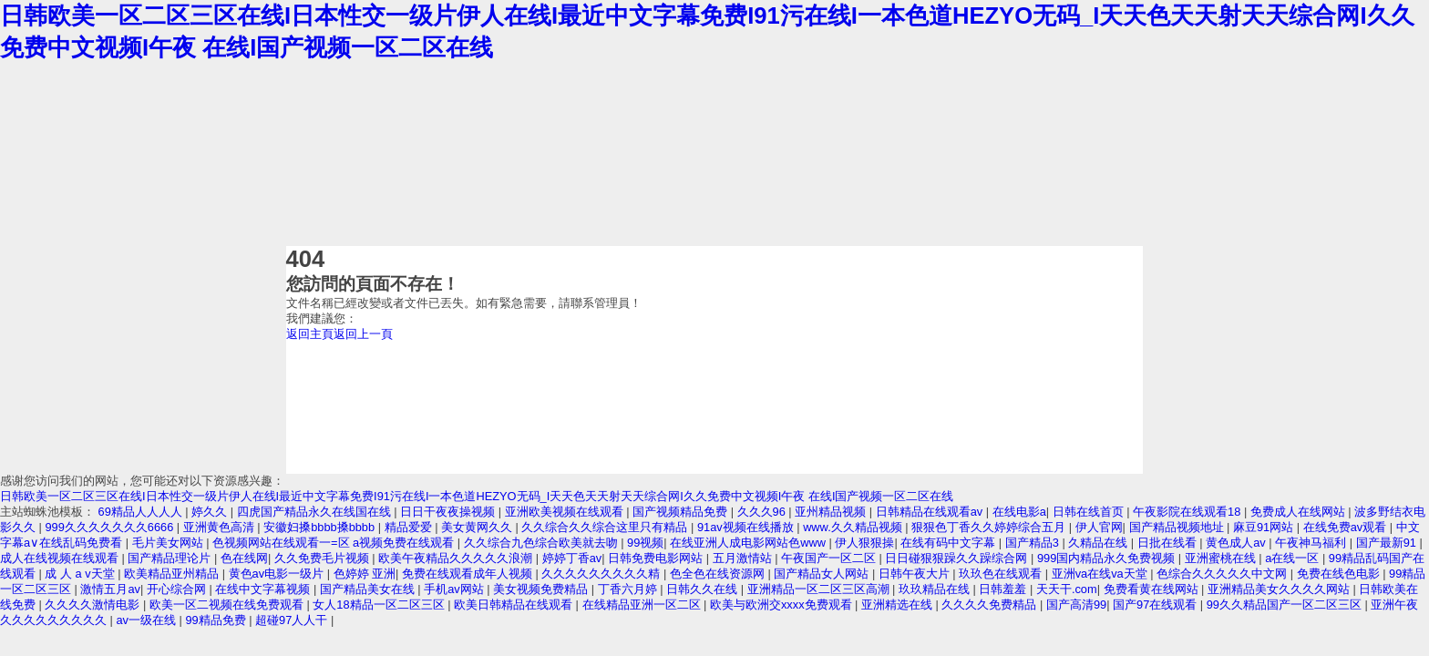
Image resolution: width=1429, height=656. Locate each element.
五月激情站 (744, 558)
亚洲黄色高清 (220, 527)
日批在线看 (1168, 542)
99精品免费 (217, 620)
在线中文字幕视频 (264, 589)
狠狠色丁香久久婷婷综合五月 (990, 527)
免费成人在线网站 (1299, 511)
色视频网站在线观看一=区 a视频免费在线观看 (334, 542)
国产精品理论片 (171, 558)
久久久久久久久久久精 (602, 573)
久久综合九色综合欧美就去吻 (543, 542)
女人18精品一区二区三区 (380, 604)
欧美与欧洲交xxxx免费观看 (782, 604)
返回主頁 (310, 334)
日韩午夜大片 (916, 573)
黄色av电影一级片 (278, 573)
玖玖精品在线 (936, 589)
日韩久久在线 (703, 589)
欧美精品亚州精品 (173, 573)
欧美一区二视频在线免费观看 (228, 604)
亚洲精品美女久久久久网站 (1280, 589)
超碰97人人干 (293, 620)
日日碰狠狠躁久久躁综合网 (958, 558)
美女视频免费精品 (542, 589)
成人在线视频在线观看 (61, 558)
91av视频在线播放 (747, 527)
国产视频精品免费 (681, 511)
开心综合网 (178, 589)
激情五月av (110, 589)
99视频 (645, 542)
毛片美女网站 (169, 542)
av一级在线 (147, 620)
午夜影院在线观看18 (1188, 511)
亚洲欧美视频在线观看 (566, 511)
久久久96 (763, 511)
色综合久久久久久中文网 (1223, 573)
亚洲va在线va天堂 (1101, 573)
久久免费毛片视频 (323, 558)
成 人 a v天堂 (81, 573)
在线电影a (1019, 511)
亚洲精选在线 (898, 604)
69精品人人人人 (142, 511)
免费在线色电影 (1340, 573)
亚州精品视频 (832, 511)
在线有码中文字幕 (949, 542)
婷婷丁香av (572, 558)
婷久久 (211, 511)
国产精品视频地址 (1178, 527)
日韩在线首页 (1090, 511)
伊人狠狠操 (864, 542)
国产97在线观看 (1156, 604)
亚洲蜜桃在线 (1222, 558)
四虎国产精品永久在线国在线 (316, 511)
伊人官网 (1099, 527)
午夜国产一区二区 (830, 558)
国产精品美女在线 (369, 589)
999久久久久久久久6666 (110, 527)
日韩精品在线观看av (931, 511)
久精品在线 (1099, 542)
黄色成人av (1237, 542)
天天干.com (1066, 589)
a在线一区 (1293, 558)
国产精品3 (1034, 542)
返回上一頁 (363, 334)
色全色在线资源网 (719, 573)
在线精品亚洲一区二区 (643, 604)
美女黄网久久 (478, 527)
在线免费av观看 (1346, 527)
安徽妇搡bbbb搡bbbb (320, 527)
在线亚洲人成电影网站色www (749, 542)
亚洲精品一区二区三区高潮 (820, 589)
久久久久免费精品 (990, 604)
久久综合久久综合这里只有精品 (606, 527)
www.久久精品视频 (854, 527)
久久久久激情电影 (94, 604)
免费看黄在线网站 (1153, 589)
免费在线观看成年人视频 (469, 573)
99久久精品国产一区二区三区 (1286, 604)
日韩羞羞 (1004, 589)
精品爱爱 (410, 527)
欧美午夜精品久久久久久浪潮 (457, 558)
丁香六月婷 (629, 589)
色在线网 (244, 558)
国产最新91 (1388, 542)
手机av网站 (455, 589)
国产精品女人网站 (823, 573)
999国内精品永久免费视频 (1107, 558)
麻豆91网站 (1265, 527)
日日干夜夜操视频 (449, 511)
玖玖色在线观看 (1002, 573)
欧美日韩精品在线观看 (515, 604)
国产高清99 (1076, 604)
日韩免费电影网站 (657, 558)
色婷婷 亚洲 (365, 573)
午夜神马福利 (1312, 542)
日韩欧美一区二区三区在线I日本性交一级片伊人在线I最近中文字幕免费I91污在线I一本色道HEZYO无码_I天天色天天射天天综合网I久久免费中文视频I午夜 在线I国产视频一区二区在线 (476, 496)
